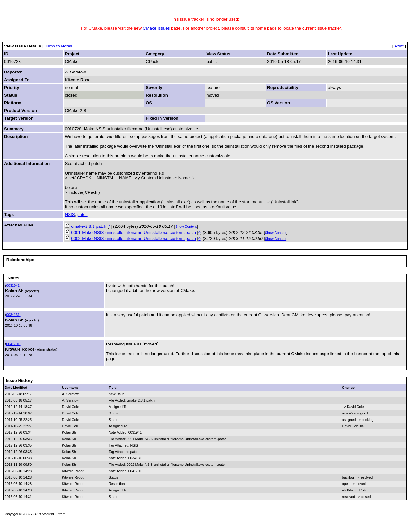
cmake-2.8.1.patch (88, 226)
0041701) (13, 344)
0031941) (13, 285)
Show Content (186, 226)
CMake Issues (156, 28)
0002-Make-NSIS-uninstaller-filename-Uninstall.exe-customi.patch (133, 238)
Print (399, 46)
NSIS (70, 214)
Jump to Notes (58, 46)
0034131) (13, 315)
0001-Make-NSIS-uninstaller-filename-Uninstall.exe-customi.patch (133, 232)
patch (82, 214)
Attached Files (18, 225)
